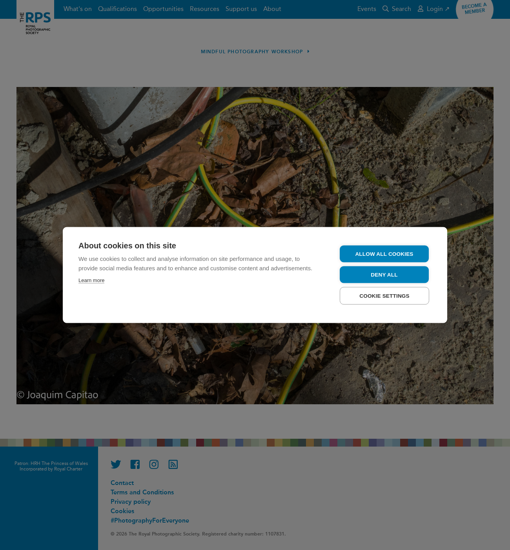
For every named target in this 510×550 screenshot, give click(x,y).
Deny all (384, 275)
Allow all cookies (384, 254)
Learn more (91, 280)
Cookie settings (384, 296)
